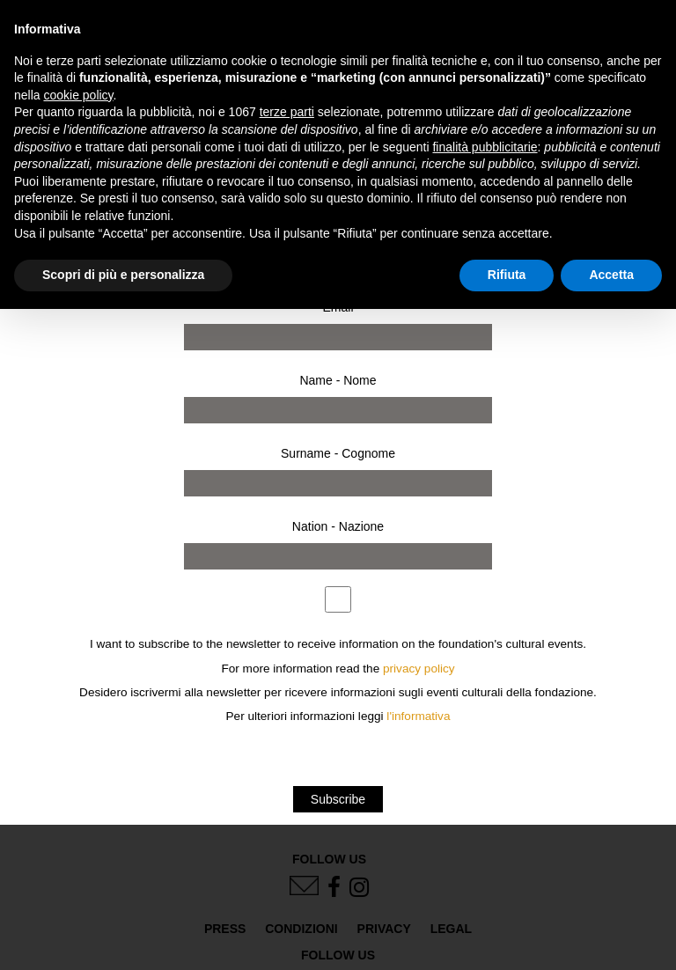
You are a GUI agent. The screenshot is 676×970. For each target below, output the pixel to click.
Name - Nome (337, 380)
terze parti (287, 112)
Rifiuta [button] (507, 275)
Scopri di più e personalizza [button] (123, 275)
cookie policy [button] (78, 95)
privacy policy (419, 668)
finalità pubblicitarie (484, 147)
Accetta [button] (611, 275)
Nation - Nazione (338, 526)
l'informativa (418, 716)
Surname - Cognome (338, 453)
